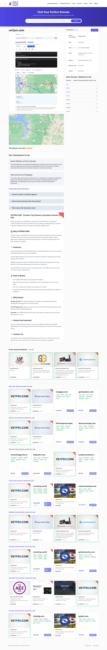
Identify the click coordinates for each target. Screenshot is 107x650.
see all (31, 350)
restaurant (81, 621)
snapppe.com (62, 392)
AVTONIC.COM (36, 597)
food (93, 619)
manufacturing (47, 621)
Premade (68, 107)
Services (68, 92)
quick (64, 396)
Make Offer (94, 30)
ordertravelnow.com (87, 486)
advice (24, 459)
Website (68, 99)
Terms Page (96, 645)
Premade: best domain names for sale (22, 578)
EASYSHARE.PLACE (37, 405)
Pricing (85, 3)
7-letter (57, 398)
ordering (91, 491)
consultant (92, 459)
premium (40, 493)
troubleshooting (59, 430)
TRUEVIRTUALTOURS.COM (84, 368)
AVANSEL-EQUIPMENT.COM (62, 368)
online (57, 394)
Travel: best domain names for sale (21, 481)
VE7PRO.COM (13, 405)
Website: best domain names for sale (22, 512)
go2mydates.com (86, 392)
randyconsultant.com (88, 454)
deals (87, 491)
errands (80, 430)
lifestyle (85, 426)
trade (41, 619)
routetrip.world (40, 486)
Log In (90, 3)
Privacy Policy (88, 645)
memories (81, 558)
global (35, 489)
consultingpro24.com (20, 454)
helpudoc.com (39, 454)
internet (62, 394)
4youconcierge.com (87, 423)
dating (91, 394)
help (45, 459)
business (26, 457)
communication (45, 457)
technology (58, 396)
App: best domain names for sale (20, 386)
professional (18, 459)
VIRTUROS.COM (59, 597)
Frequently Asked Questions (19, 189)
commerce (36, 619)
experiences (93, 556)
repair (67, 428)
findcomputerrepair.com (66, 423)
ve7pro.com (16, 30)
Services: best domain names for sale (22, 449)
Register (96, 3)
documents (36, 461)
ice (90, 621)
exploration (40, 491)
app (70, 394)
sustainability (14, 457)
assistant (91, 428)
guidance (81, 459)
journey (45, 491)
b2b (34, 623)
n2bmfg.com (38, 616)
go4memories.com (87, 552)
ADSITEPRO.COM (14, 368)
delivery (88, 619)
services (12, 459)
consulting (20, 457)
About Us (80, 3)
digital (66, 394)
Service (68, 88)
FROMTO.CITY (58, 499)
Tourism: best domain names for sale (22, 547)
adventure (40, 489)
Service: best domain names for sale (22, 418)
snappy (67, 396)
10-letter (87, 398)
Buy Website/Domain (52, 3)
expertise (13, 461)
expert (80, 461)
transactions (81, 491)
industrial (41, 621)
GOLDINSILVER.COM (38, 368)
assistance (36, 459)
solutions (86, 459)
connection (81, 398)
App (67, 84)
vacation (45, 489)
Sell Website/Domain (65, 3)
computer (63, 428)
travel (35, 491)
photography (86, 556)
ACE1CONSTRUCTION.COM (16, 597)
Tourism (68, 103)
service (57, 428)
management (91, 426)
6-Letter (68, 111)
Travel (67, 95)
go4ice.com (83, 616)
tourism (35, 493)
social (87, 394)
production (45, 619)
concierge (81, 428)
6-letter (38, 623)
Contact (74, 3)
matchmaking (89, 396)
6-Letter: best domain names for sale (22, 611)
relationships (81, 396)
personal (86, 428)
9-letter (45, 493)
